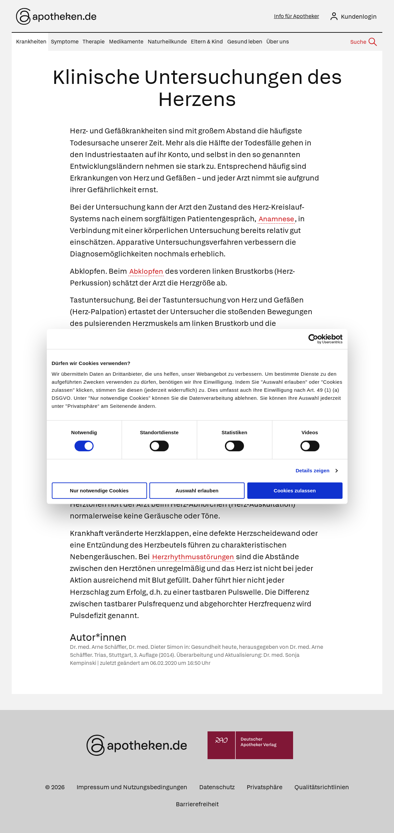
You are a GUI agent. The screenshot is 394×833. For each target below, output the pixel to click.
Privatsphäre (264, 787)
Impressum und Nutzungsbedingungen (132, 787)
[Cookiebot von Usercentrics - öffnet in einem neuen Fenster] (313, 339)
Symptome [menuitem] (65, 41)
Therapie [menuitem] (94, 41)
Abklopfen (147, 271)
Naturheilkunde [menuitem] (167, 41)
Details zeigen (313, 470)
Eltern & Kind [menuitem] (207, 41)
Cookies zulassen (295, 490)
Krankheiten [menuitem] (31, 41)
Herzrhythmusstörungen (194, 557)
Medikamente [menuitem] (126, 41)
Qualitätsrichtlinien (321, 787)
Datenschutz (217, 787)
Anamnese (278, 219)
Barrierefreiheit (197, 804)
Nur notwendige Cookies (99, 490)
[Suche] (363, 42)
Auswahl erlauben (196, 490)
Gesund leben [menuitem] (244, 41)
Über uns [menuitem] (277, 41)
